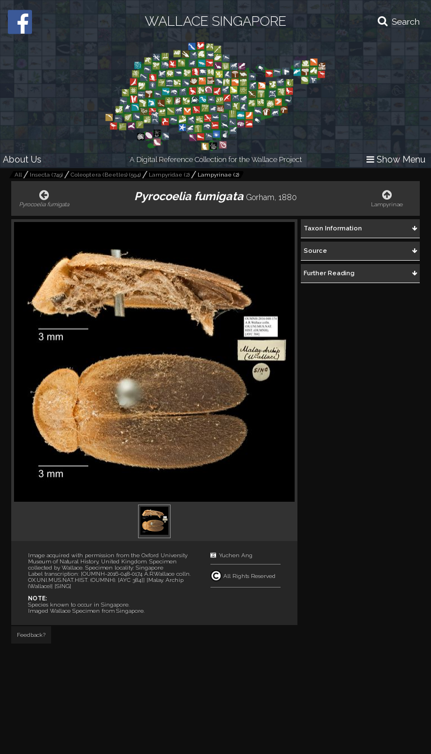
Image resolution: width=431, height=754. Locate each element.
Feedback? (31, 635)
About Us (22, 159)
